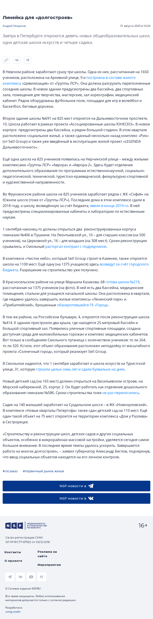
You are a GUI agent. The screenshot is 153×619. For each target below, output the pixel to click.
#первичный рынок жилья (43, 471)
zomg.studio (12, 611)
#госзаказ (10, 471)
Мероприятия (49, 564)
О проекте (13, 560)
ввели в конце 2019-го (109, 205)
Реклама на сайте (47, 554)
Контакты (12, 552)
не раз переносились (120, 392)
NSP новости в (76, 486)
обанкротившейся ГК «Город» (82, 305)
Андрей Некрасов (14, 26)
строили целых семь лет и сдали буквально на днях (80, 369)
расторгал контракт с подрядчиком (75, 246)
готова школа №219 (122, 281)
